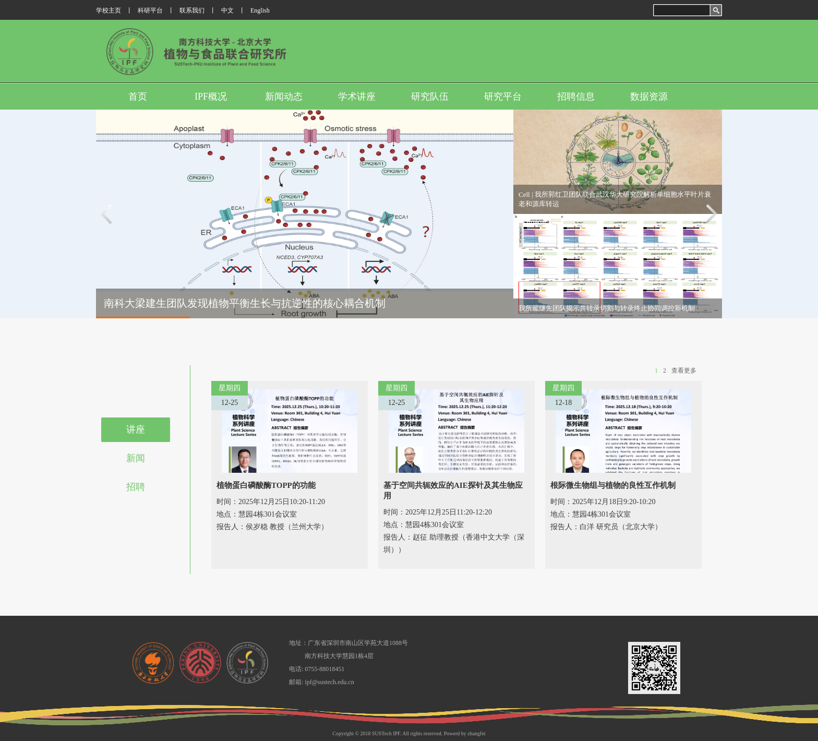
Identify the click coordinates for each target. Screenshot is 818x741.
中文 (227, 10)
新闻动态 (284, 96)
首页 (137, 96)
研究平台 (503, 96)
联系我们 (191, 10)
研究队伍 (430, 96)
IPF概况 (211, 96)
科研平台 (150, 10)
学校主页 (108, 10)
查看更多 (683, 370)
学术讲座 (357, 96)
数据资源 (649, 96)
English (260, 10)
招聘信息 (576, 96)
